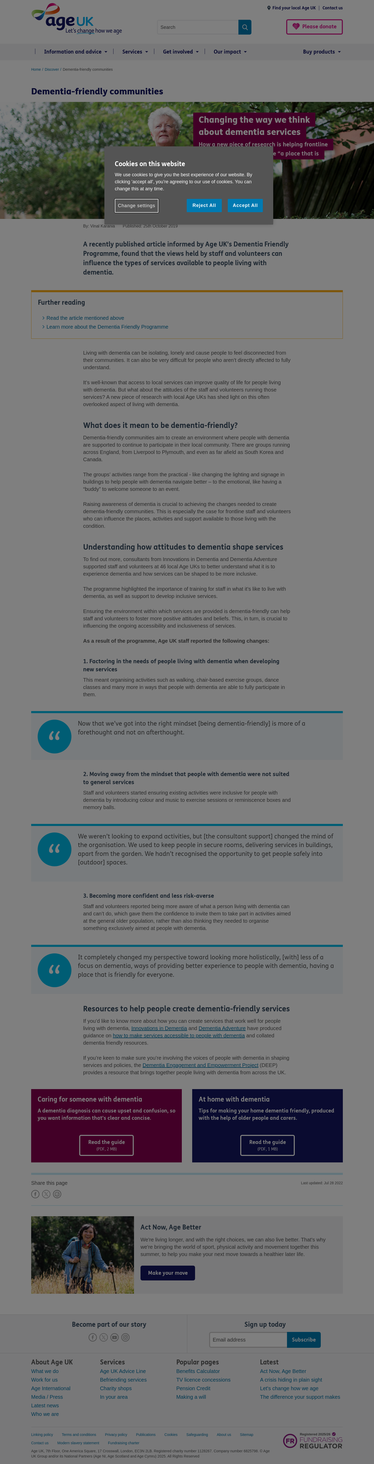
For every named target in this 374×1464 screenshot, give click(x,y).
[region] (188, 185)
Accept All (245, 205)
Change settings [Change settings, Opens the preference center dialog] (136, 205)
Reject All (204, 205)
